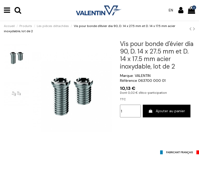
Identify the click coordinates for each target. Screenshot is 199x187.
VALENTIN (143, 75)
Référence (128, 80)
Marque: (127, 75)
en (171, 10)
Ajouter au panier (166, 111)
